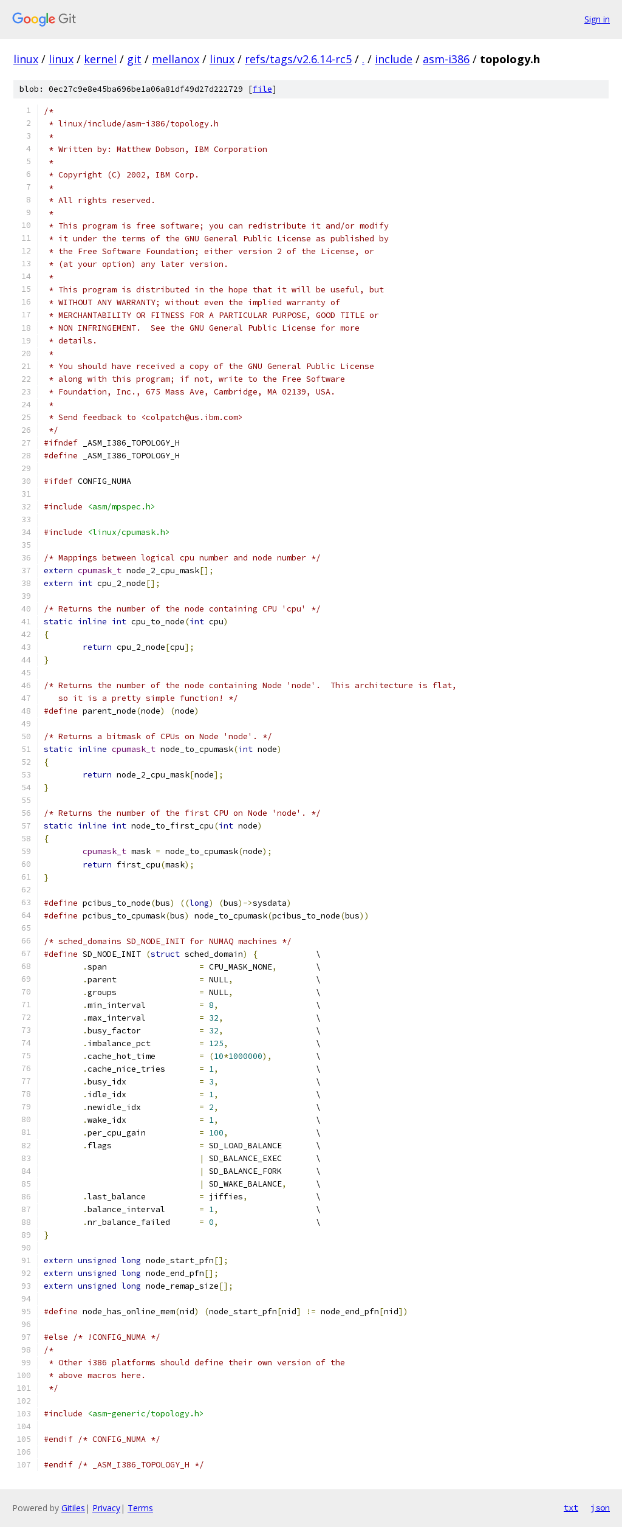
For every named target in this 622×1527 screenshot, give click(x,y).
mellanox (175, 59)
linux (25, 59)
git (134, 59)
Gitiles (73, 1508)
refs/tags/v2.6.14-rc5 (298, 59)
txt (571, 1507)
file (262, 89)
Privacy (106, 1508)
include (393, 59)
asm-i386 (446, 59)
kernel (100, 59)
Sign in (597, 19)
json (600, 1507)
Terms (140, 1508)
